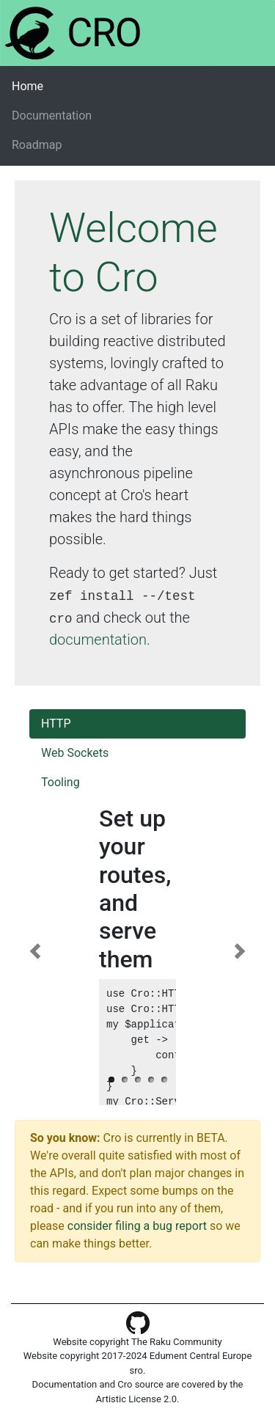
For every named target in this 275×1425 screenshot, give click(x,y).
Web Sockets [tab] (75, 753)
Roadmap (37, 145)
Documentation (52, 115)
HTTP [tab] (56, 723)
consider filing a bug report (137, 1226)
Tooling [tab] (60, 782)
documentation (98, 639)
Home (50, 85)
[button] (34, 951)
